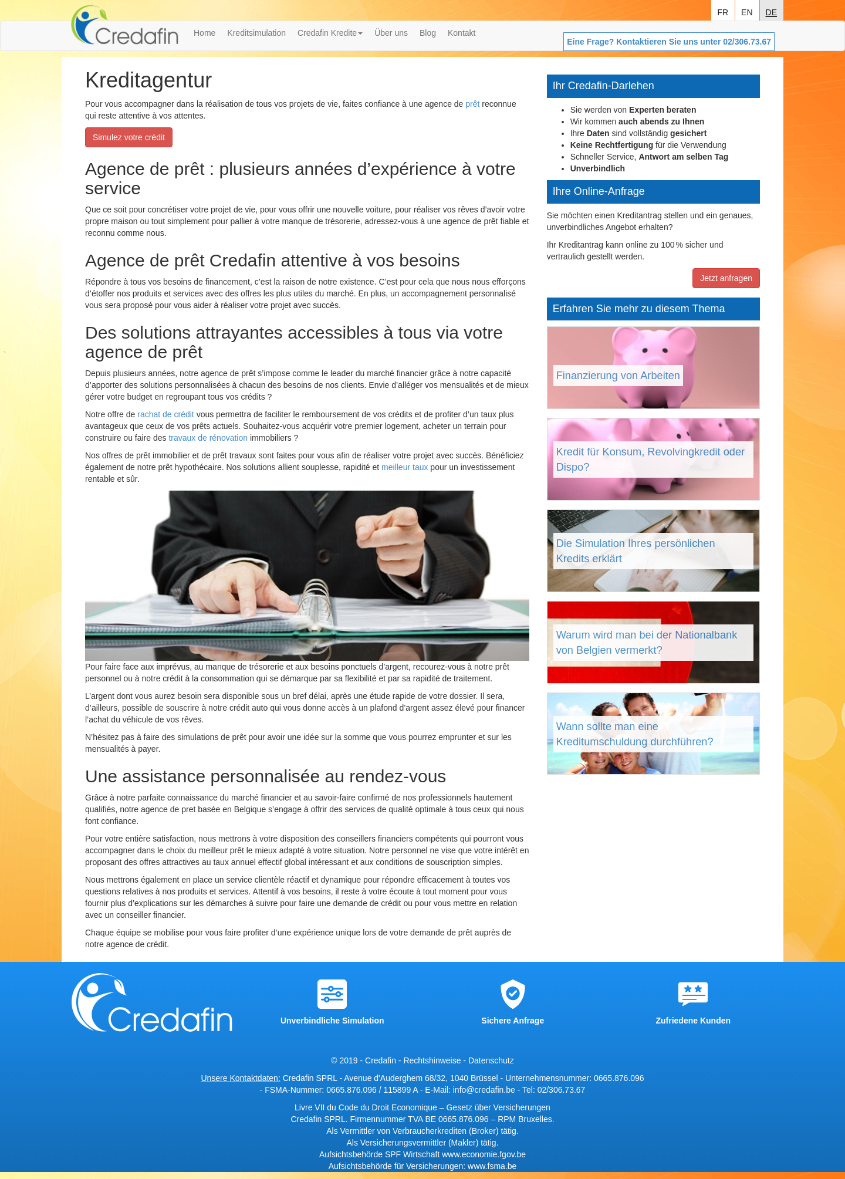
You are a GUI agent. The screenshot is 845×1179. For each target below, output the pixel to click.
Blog (428, 33)
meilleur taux (404, 467)
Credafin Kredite (330, 33)
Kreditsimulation (256, 33)
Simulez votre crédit (129, 137)
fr (722, 11)
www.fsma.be (492, 1166)
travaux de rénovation (208, 437)
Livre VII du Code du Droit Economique (367, 1107)
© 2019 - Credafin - (367, 1060)
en (746, 11)
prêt (472, 104)
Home (204, 33)
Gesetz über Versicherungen (498, 1107)
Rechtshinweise (432, 1060)
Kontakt (461, 33)
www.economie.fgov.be (484, 1154)
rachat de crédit (165, 414)
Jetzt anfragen (726, 278)
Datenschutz (491, 1060)
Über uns (391, 33)
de (771, 11)
